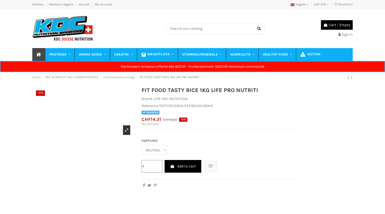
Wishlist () (343, 4)
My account (103, 4)
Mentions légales (61, 4)
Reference (150, 106)
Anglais (299, 4)
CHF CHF (321, 4)
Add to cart (183, 166)
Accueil (84, 4)
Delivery (38, 4)
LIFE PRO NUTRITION (170, 99)
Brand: (147, 99)
